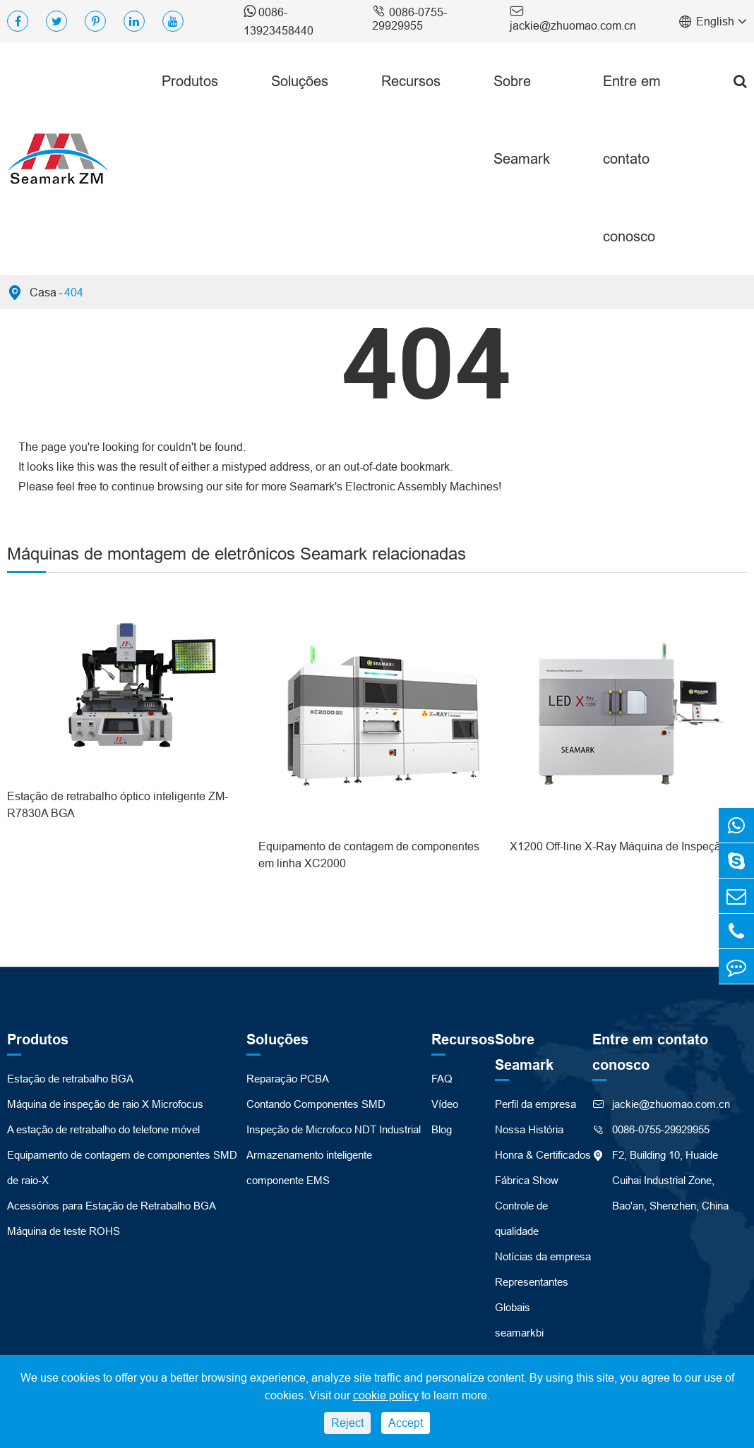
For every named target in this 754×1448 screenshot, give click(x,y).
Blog (441, 1129)
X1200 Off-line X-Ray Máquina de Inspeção (618, 846)
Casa (43, 292)
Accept (405, 1422)
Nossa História (529, 1129)
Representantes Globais (531, 1294)
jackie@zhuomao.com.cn (573, 17)
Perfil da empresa (535, 1104)
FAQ (442, 1079)
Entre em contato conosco (632, 158)
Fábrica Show (526, 1180)
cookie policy (386, 1395)
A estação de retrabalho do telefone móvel (103, 1129)
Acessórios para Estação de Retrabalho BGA (111, 1206)
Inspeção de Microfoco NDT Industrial (333, 1129)
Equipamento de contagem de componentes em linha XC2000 (368, 854)
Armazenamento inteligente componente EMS (309, 1167)
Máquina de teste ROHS (63, 1231)
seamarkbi (519, 1333)
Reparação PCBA (287, 1079)
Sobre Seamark (521, 120)
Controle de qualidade (521, 1218)
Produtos (190, 81)
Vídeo (444, 1104)
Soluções (299, 81)
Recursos (411, 81)
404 (73, 292)
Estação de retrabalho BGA (70, 1079)
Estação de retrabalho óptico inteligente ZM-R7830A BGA (117, 804)
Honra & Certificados (543, 1155)
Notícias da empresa (543, 1256)
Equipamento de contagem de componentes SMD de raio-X (122, 1167)
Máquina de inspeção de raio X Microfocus (105, 1104)
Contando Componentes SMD (315, 1104)
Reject (347, 1422)
